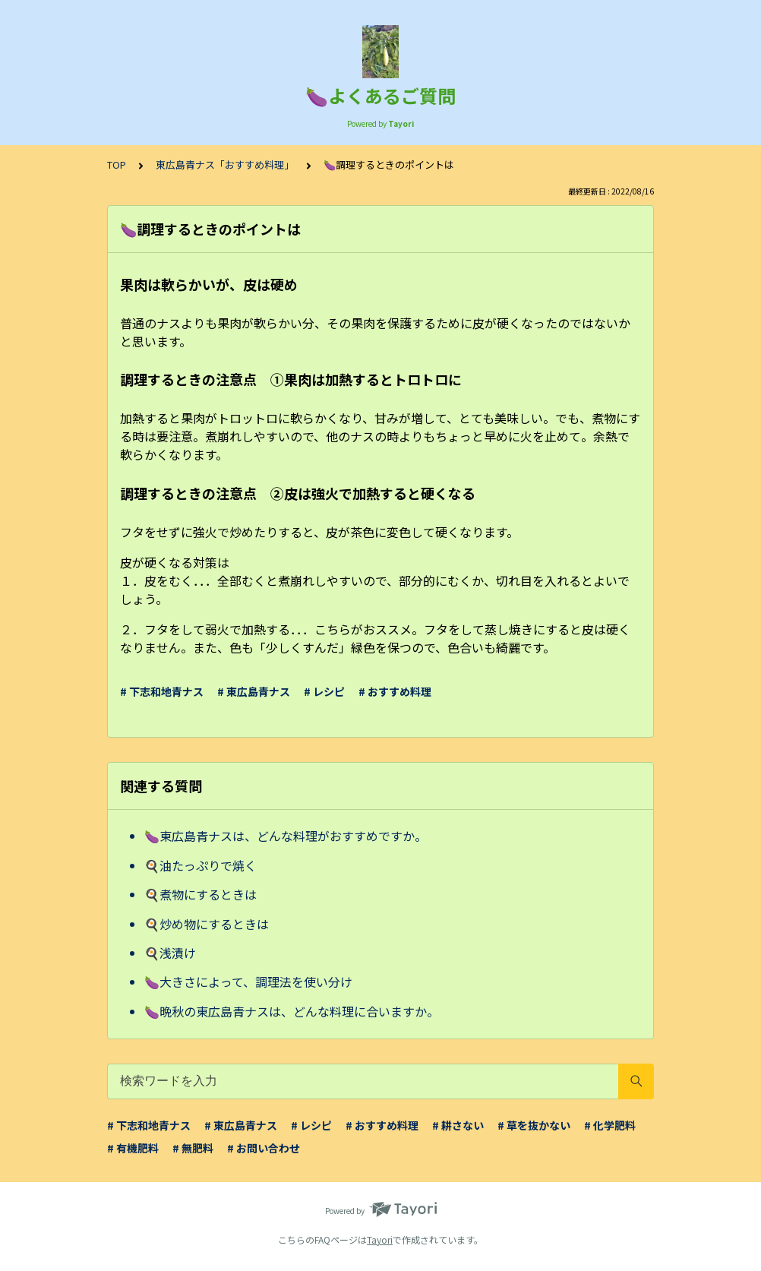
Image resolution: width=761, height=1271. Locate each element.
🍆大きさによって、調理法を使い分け (248, 981)
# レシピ (324, 691)
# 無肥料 (192, 1148)
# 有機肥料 (133, 1148)
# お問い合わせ (263, 1148)
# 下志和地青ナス (162, 691)
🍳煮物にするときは (200, 894)
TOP (116, 164)
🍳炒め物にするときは (206, 924)
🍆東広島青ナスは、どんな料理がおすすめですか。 (285, 836)
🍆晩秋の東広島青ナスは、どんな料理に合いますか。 (291, 1011)
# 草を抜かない (533, 1125)
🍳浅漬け (170, 953)
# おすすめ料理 (394, 691)
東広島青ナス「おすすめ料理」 (225, 164)
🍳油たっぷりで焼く (200, 865)
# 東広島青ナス (253, 691)
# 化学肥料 (610, 1125)
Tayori (380, 1239)
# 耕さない (458, 1125)
